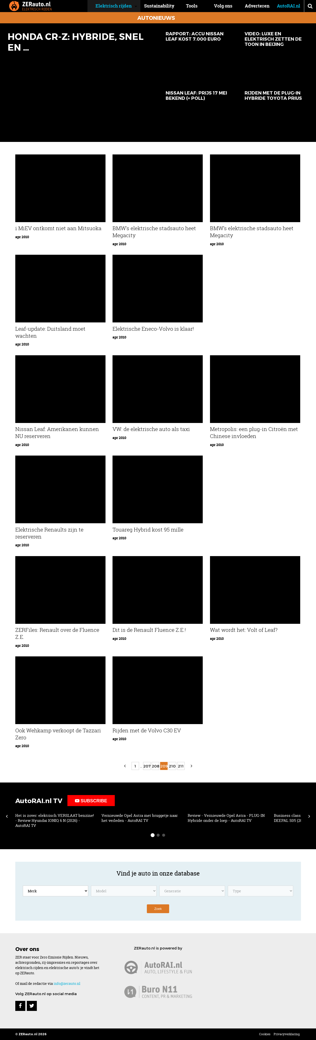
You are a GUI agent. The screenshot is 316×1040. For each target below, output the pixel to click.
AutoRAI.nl (288, 6)
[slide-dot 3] (163, 835)
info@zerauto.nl (67, 983)
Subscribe (91, 800)
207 (147, 766)
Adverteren (257, 6)
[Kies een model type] (260, 891)
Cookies (264, 1034)
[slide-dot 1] (153, 835)
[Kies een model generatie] (192, 891)
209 (164, 766)
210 (172, 766)
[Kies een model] (124, 891)
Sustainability (167, 6)
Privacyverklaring (287, 1034)
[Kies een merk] (55, 891)
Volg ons (223, 6)
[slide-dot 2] (158, 835)
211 (181, 766)
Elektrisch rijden (121, 6)
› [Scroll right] (309, 816)
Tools (195, 6)
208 (155, 766)
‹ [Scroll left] (7, 816)
